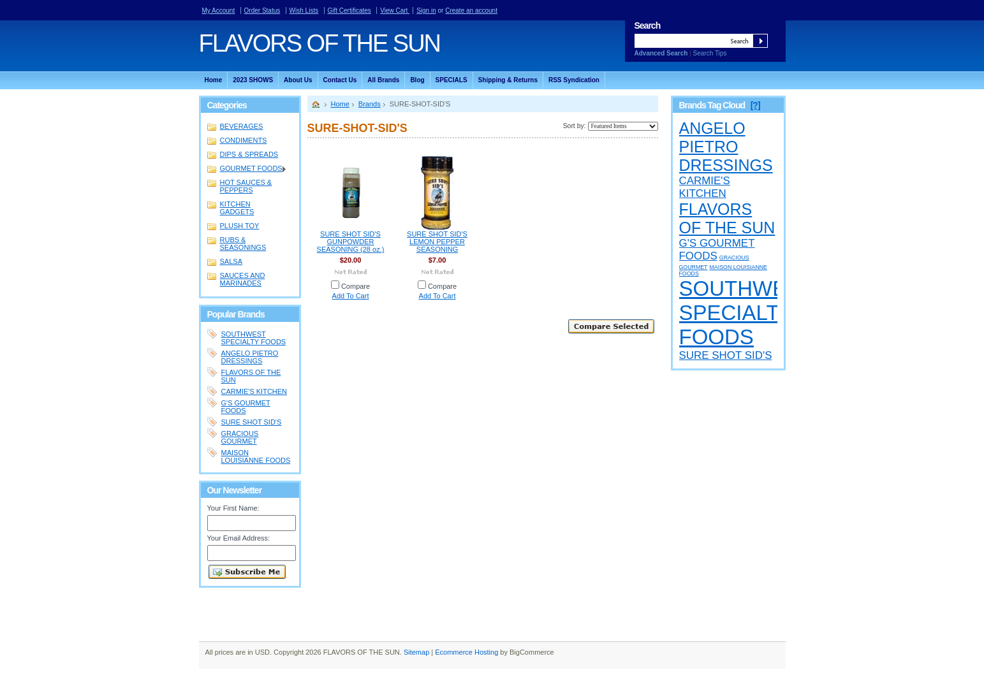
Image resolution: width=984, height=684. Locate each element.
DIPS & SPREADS (249, 154)
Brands (369, 104)
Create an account (471, 10)
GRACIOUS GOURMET (240, 437)
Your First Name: (233, 508)
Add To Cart (350, 296)
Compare (355, 286)
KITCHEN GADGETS (237, 207)
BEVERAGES (241, 126)
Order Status (262, 10)
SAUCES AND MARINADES (242, 279)
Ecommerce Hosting (466, 652)
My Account (218, 10)
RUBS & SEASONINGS (243, 243)
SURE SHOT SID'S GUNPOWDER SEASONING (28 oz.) (351, 241)
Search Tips (710, 53)
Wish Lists (304, 10)
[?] (755, 105)
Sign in (426, 10)
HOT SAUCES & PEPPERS (246, 186)
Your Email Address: (238, 538)
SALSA (231, 261)
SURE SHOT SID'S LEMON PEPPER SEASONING (437, 241)
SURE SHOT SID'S (251, 422)
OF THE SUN (320, 43)
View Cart (394, 10)
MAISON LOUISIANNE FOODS (256, 456)
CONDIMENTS (243, 140)
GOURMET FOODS (247, 168)
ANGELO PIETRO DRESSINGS (250, 357)
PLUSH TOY (240, 225)
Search (648, 25)
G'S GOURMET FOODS (245, 406)
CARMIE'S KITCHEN (254, 391)
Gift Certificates (349, 10)
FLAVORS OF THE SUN (727, 218)
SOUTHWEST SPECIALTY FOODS (253, 338)
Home (340, 104)
